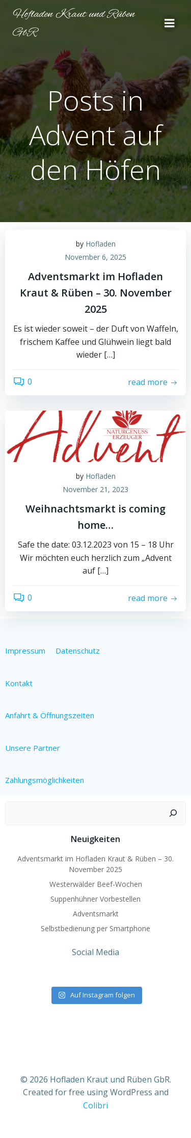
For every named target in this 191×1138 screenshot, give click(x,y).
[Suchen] (173, 813)
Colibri (95, 1105)
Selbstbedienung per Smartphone (95, 928)
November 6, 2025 (95, 257)
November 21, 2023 (95, 489)
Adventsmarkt (96, 913)
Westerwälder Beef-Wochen (95, 884)
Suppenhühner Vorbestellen (95, 899)
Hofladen (101, 244)
